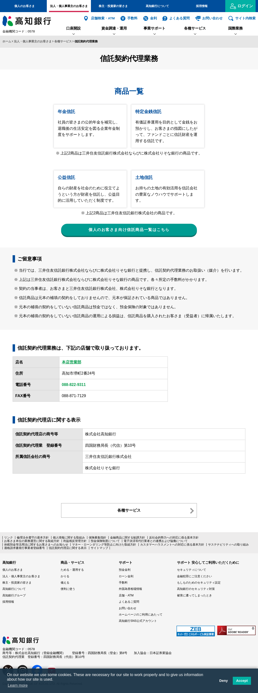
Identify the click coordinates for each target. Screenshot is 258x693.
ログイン (245, 6)
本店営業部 (71, 362)
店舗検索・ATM (103, 18)
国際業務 (235, 28)
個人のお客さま (24, 6)
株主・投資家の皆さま (113, 6)
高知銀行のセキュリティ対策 (196, 589)
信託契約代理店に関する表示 (68, 548)
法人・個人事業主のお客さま (69, 6)
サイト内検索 (245, 18)
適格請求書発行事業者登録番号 (24, 548)
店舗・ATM (126, 595)
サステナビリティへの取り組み (228, 544)
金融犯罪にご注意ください (194, 576)
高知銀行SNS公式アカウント (138, 621)
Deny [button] (223, 681)
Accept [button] (242, 681)
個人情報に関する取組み (69, 537)
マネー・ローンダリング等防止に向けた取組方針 (104, 544)
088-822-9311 (74, 385)
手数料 (132, 18)
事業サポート (154, 28)
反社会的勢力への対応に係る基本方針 (174, 537)
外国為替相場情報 (130, 589)
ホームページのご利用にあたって (140, 614)
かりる (65, 576)
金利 (153, 18)
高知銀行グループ (14, 595)
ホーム (6, 41)
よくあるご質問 (129, 602)
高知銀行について (157, 6)
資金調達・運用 (114, 28)
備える (65, 582)
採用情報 (202, 6)
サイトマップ (99, 548)
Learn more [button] (18, 685)
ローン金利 (126, 576)
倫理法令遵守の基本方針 (33, 537)
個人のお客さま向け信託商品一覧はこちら (129, 230)
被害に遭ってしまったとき (194, 595)
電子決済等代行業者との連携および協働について (156, 541)
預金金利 (124, 570)
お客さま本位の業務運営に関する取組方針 (31, 541)
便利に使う (68, 589)
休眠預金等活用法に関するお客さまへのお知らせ (36, 544)
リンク (8, 537)
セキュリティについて (191, 570)
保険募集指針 (97, 537)
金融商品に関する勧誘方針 (127, 537)
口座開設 (73, 28)
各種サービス (195, 28)
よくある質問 (179, 18)
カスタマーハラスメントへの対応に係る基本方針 (172, 544)
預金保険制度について (105, 541)
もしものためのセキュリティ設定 (199, 582)
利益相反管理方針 (75, 541)
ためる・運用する (72, 570)
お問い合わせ (212, 18)
